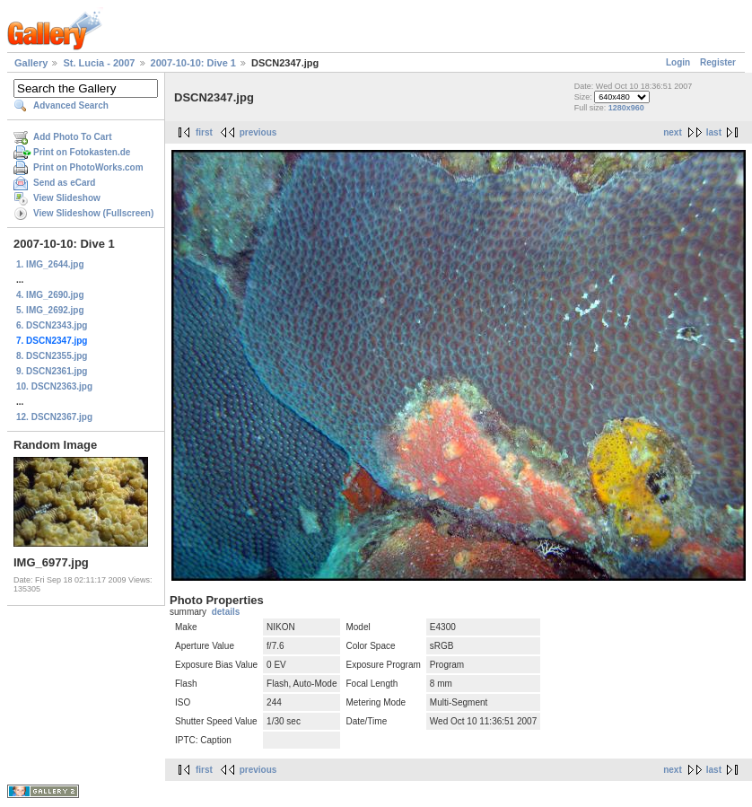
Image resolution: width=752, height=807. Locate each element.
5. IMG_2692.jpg (50, 310)
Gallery (31, 62)
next (672, 132)
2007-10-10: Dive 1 (193, 62)
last (713, 132)
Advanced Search (71, 105)
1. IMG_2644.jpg (50, 264)
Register (718, 62)
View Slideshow (67, 198)
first (204, 132)
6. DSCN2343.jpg (51, 325)
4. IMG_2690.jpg (50, 295)
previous (258, 132)
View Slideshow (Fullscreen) (93, 213)
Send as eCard (64, 183)
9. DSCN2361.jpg (51, 371)
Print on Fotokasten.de (81, 152)
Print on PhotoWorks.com (88, 167)
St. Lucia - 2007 (99, 62)
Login (678, 62)
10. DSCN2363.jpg (54, 386)
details (226, 612)
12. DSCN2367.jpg (54, 417)
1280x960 (626, 107)
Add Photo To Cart (72, 137)
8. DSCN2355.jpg (51, 356)
